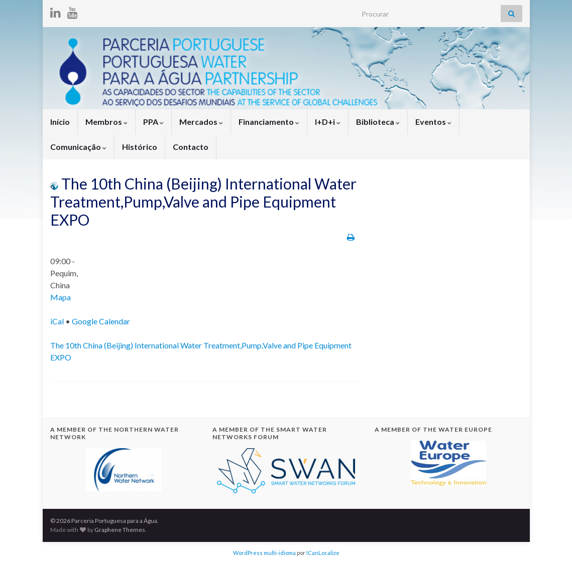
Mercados (201, 121)
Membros (106, 121)
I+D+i (327, 121)
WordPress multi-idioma (264, 552)
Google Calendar (101, 321)
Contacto (190, 146)
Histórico (139, 146)
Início (60, 121)
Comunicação (78, 146)
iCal (57, 321)
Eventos (433, 121)
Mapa (60, 297)
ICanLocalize (322, 552)
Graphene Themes (119, 529)
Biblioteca (378, 121)
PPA (153, 121)
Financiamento (269, 121)
